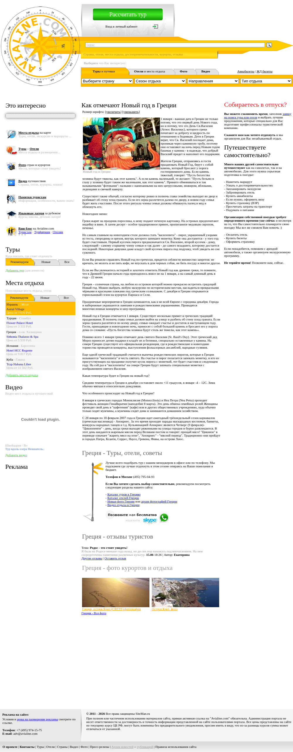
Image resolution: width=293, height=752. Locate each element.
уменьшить (131, 111)
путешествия (32, 181)
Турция (11, 318)
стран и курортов (34, 165)
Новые (46, 262)
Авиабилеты (245, 71)
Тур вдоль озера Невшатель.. (25, 449)
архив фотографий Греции (159, 501)
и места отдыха (149, 71)
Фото (84, 746)
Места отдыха (25, 282)
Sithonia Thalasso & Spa (22, 336)
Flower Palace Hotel (19, 323)
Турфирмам (42, 232)
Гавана (20, 359)
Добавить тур (15, 270)
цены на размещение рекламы (37, 719)
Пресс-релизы (99, 746)
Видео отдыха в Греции (123, 505)
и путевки (104, 71)
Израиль (12, 304)
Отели (50, 746)
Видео (74, 746)
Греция (11, 332)
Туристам (25, 232)
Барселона (28, 345)
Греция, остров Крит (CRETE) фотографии (111, 609)
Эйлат (25, 304)
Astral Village (15, 309)
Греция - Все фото (93, 613)
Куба (9, 359)
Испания (12, 345)
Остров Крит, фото (165, 609)
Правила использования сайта (175, 746)
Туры (13, 249)
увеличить (113, 111)
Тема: (104, 547)
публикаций (145, 746)
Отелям (58, 232)
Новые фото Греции (120, 501)
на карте (34, 132)
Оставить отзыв (115, 558)
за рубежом (39, 213)
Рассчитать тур (127, 14)
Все (66, 262)
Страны (62, 746)
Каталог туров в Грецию (123, 494)
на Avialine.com (36, 228)
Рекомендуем (19, 262)
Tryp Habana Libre (18, 364)
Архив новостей (122, 746)
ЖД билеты (264, 71)
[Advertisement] (133, 660)
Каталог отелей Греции (123, 498)
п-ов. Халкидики (30, 332)
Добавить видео (16, 455)
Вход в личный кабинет (121, 26)
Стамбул (25, 318)
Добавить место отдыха (22, 375)
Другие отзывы (91, 558)
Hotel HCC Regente (19, 350)
